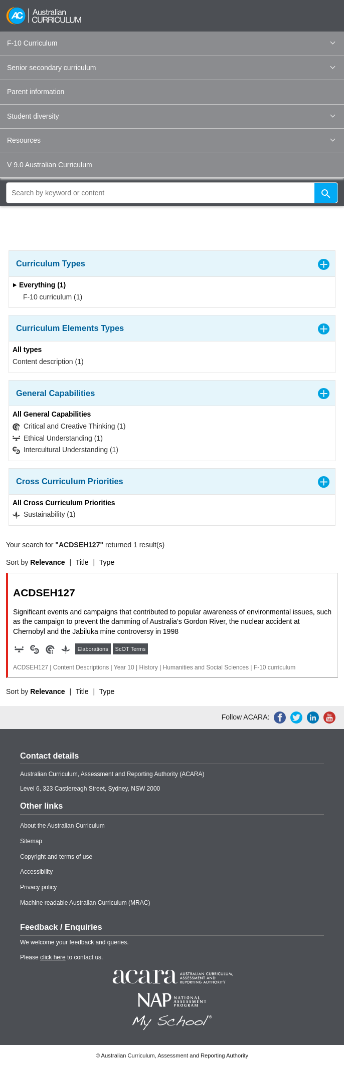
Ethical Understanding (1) (58, 438)
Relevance (47, 562)
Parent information (35, 92)
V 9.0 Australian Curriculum (49, 165)
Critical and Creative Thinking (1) (69, 426)
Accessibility (36, 871)
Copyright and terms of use (56, 856)
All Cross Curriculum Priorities (64, 503)
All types (27, 349)
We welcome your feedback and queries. (74, 942)
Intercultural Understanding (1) (65, 450)
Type (106, 562)
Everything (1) (39, 285)
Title (82, 562)
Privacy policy (38, 887)
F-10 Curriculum (171, 43)
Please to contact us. (61, 957)
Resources (171, 140)
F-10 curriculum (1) (49, 297)
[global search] (172, 193)
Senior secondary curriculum (171, 68)
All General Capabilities (52, 414)
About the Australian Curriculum (62, 825)
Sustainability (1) (44, 514)
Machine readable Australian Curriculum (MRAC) (85, 902)
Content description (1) (48, 362)
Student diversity (171, 116)
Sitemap (31, 841)
